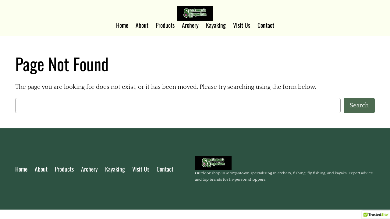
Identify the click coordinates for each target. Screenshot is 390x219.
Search (359, 105)
